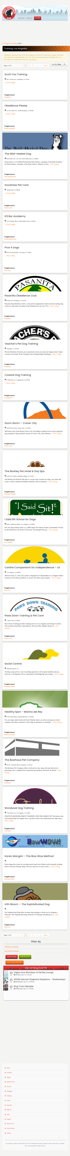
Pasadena (7, 97)
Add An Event (25, 956)
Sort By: (56, 64)
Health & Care (11, 1082)
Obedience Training (11, 947)
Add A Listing (11, 956)
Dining (8, 1077)
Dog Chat (9, 1105)
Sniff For (21, 18)
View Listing (10, 82)
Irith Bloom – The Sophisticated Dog (27, 904)
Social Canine (13, 663)
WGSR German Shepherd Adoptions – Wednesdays (40, 979)
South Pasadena (9, 128)
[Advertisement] (30, 1046)
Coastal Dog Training (18, 375)
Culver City (8, 446)
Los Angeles (6, 43)
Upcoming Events (36, 968)
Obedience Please (16, 105)
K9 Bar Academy (15, 216)
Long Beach (8, 398)
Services (9, 1086)
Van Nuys (7, 270)
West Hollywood (10, 176)
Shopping (9, 1091)
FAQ (8, 1114)
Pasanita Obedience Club (21, 295)
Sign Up (9, 1109)
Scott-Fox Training (16, 74)
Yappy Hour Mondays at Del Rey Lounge (33, 972)
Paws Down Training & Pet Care (24, 615)
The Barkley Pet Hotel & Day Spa (24, 471)
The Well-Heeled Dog (18, 153)
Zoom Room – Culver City (21, 423)
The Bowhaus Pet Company (22, 760)
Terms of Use (10, 1123)
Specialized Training (12, 951)
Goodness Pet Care (17, 185)
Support (9, 1119)
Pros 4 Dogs (12, 247)
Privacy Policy (11, 1128)
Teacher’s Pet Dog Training (21, 343)
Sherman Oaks (9, 879)
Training (13, 43)
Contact (9, 1133)
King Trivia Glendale (23, 986)
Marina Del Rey (9, 734)
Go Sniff (37, 18)
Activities (9, 1072)
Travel (8, 1100)
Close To (29, 18)
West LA (7, 590)
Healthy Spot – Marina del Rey (23, 712)
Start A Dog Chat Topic (14, 962)
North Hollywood (10, 239)
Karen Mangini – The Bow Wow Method (29, 856)
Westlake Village (10, 494)
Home (8, 1068)
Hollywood (8, 208)
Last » (46, 65)
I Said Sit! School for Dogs (20, 519)
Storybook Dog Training (19, 808)
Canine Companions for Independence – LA (32, 567)
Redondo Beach (9, 686)
